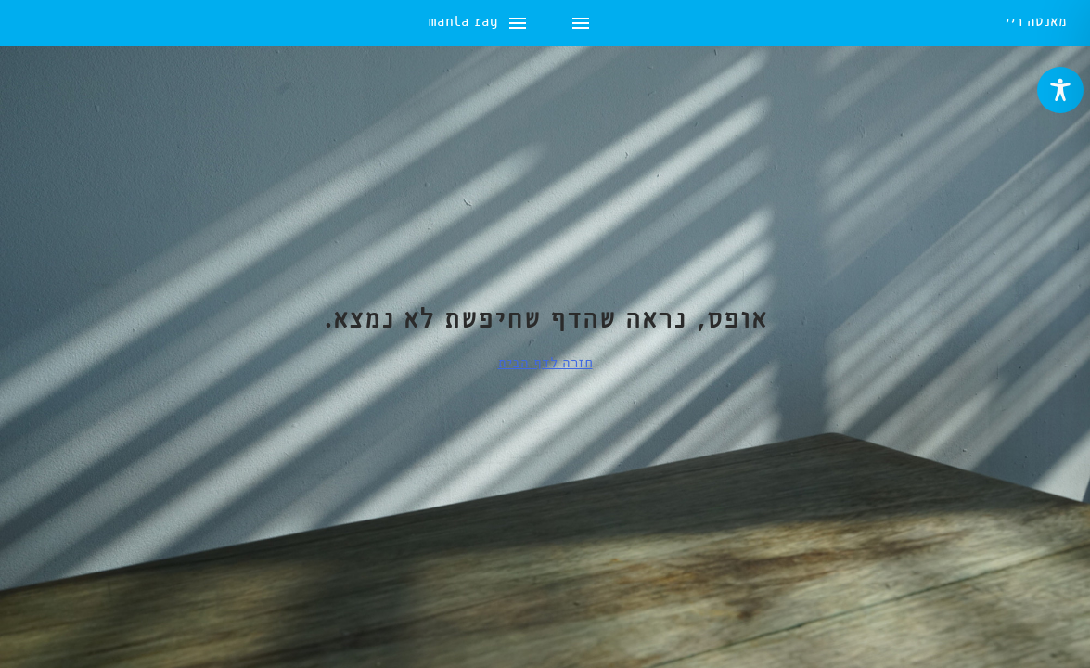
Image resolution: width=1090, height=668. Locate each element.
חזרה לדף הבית (545, 363)
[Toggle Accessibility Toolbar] (1060, 90)
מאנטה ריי (1035, 23)
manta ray (58, 23)
